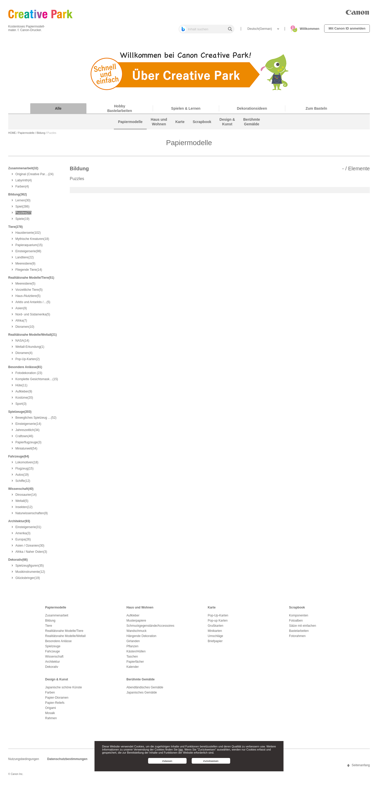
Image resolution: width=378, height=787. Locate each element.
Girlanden (133, 643)
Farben (50, 694)
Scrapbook (297, 609)
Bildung (41, 135)
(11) (21, 387)
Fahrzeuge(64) (18, 458)
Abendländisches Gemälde (144, 689)
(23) (28, 375)
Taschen (132, 658)
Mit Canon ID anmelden (347, 28)
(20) (24, 399)
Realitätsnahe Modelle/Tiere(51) (31, 280)
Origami (50, 710)
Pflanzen (132, 648)
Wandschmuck (136, 633)
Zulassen (167, 761)
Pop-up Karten (217, 622)
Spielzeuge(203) (20, 414)
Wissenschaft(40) (21, 491)
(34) (27, 432)
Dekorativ (51, 669)
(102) (28, 235)
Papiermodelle (26, 135)
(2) (27, 361)
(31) (28, 529)
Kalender (132, 669)
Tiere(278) (15, 229)
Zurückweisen (210, 761)
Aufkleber (133, 617)
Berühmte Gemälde (140, 681)
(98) (28, 253)
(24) (34, 176)
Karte (212, 609)
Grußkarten (215, 628)
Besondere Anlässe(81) (25, 369)
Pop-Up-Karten (218, 617)
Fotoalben (296, 622)
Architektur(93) (19, 523)
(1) (29, 349)
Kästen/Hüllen (136, 653)
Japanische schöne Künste (63, 689)
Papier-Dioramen (56, 699)
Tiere (48, 628)
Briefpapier (215, 643)
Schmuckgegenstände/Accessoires (150, 628)
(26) (23, 541)
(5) (25, 285)
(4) (23, 182)
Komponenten (298, 617)
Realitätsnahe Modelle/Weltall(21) (32, 337)
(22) (24, 259)
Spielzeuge (52, 648)
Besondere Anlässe (58, 643)
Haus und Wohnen (139, 609)
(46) (24, 438)
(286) (22, 208)
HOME (12, 135)
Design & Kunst (56, 681)
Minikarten (215, 633)
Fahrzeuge (52, 653)
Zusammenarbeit (56, 617)
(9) (25, 265)
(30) (23, 202)
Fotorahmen (297, 638)
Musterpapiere (136, 622)
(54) (26, 450)
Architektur (52, 664)
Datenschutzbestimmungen (67, 761)
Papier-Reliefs (54, 705)
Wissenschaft (54, 658)
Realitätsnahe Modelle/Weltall (65, 638)
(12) (22, 483)
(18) (32, 241)
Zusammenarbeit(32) (23, 170)
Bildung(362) (17, 196)
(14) (28, 272)
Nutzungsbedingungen (23, 761)
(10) (24, 329)
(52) (35, 419)
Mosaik (50, 715)
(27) (23, 215)
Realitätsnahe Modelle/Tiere (64, 633)
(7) (21, 322)
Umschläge (215, 638)
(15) (29, 247)
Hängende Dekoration (141, 638)
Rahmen (51, 720)
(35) (29, 567)
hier (180, 749)
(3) (20, 406)
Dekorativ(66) (18, 562)
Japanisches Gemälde (141, 694)
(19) (22, 221)
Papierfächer (135, 664)
